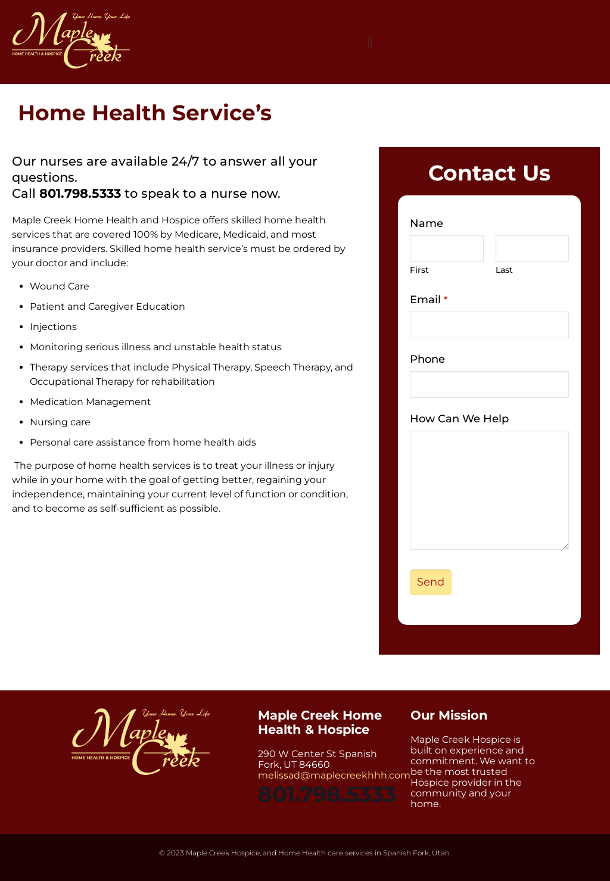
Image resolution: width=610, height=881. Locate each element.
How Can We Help (459, 418)
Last (504, 269)
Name (426, 223)
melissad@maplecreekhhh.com (334, 775)
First (419, 269)
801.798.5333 (80, 193)
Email (428, 299)
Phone (427, 359)
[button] (369, 42)
